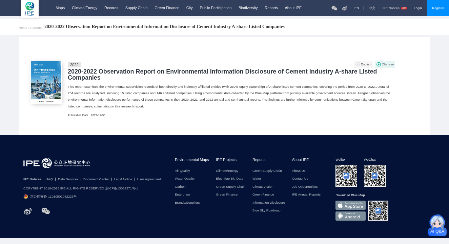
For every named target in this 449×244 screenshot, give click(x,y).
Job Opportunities (305, 186)
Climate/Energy (84, 8)
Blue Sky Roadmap (266, 210)
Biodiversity (248, 8)
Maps (60, 8)
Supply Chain (136, 8)
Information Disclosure (268, 202)
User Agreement (149, 179)
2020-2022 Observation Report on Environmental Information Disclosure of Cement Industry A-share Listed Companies (222, 75)
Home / (24, 27)
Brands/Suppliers (187, 202)
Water (256, 178)
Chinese (388, 64)
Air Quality (182, 170)
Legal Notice (123, 179)
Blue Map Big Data (229, 178)
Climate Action (262, 186)
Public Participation (216, 8)
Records (111, 8)
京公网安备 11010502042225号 (50, 196)
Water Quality (185, 178)
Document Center (96, 179)
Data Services (68, 179)
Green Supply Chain (230, 186)
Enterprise (182, 194)
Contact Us (300, 178)
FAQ (49, 179)
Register (438, 8)
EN (356, 8)
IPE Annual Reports (306, 194)
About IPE (293, 8)
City (189, 8)
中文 (372, 8)
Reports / (37, 27)
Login (418, 8)
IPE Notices (395, 8)
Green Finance (167, 8)
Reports (271, 8)
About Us (299, 170)
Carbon (180, 186)
